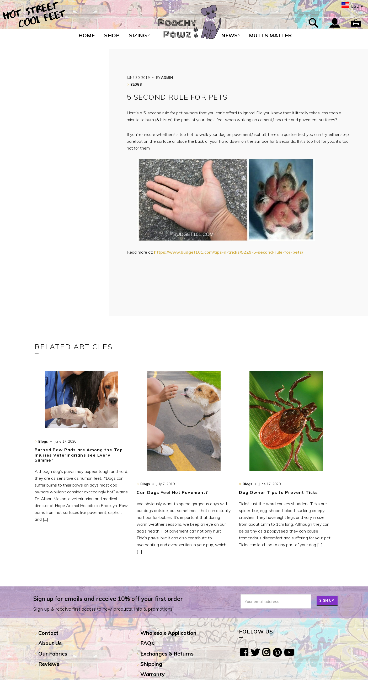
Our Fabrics (52, 653)
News (229, 35)
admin (167, 77)
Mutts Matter (270, 35)
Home (86, 35)
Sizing (138, 35)
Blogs (136, 84)
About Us (50, 643)
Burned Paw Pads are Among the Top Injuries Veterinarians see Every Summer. (79, 454)
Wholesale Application (168, 633)
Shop (112, 35)
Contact (48, 633)
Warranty (152, 674)
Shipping (151, 664)
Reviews (48, 664)
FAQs (147, 643)
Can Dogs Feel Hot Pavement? (172, 492)
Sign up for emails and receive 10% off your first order (108, 598)
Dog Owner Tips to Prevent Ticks (278, 492)
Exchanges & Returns (167, 653)
